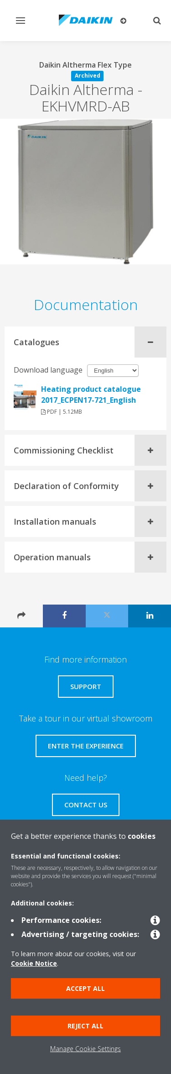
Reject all (85, 1025)
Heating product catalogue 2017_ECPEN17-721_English (91, 394)
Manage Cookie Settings (85, 1048)
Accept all (85, 988)
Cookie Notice (34, 963)
